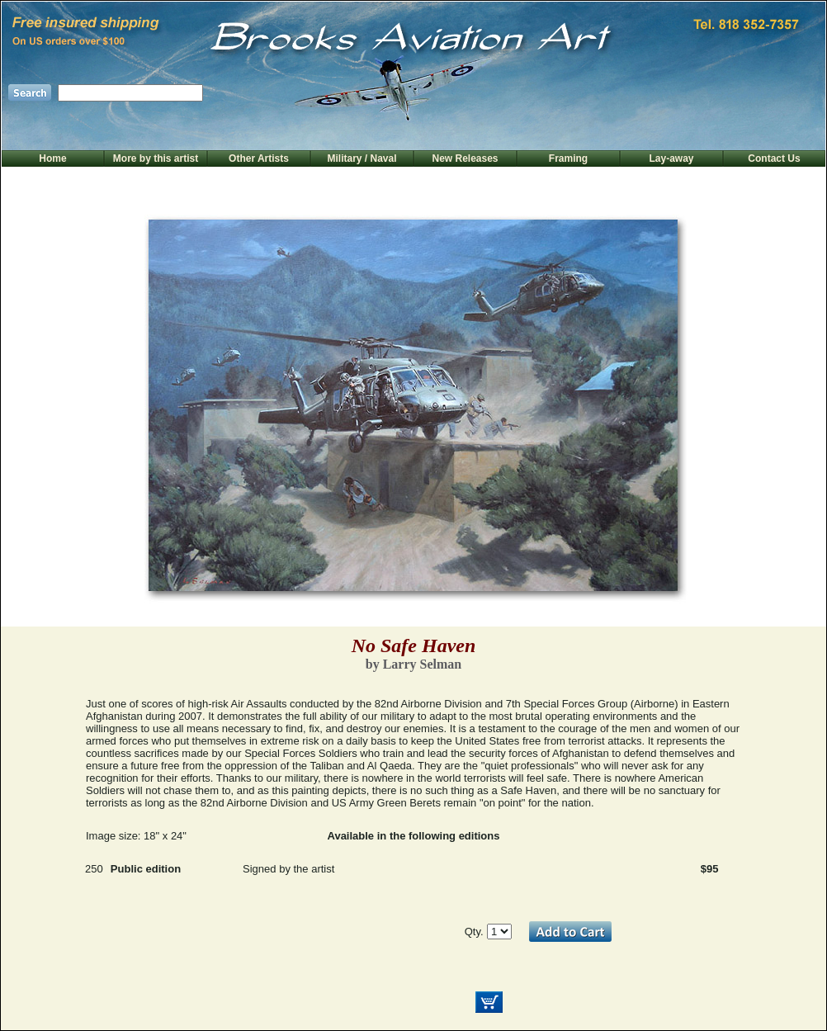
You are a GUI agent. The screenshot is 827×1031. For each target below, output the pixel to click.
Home (52, 158)
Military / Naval (361, 158)
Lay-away (671, 158)
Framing (568, 158)
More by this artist (155, 158)
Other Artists (259, 158)
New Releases (465, 158)
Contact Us (774, 158)
